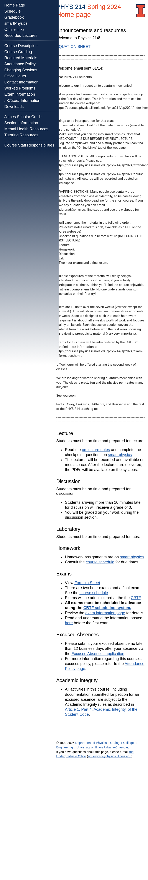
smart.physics (120, 455)
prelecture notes (96, 450)
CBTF (136, 598)
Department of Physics (91, 743)
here (69, 623)
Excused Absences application (97, 654)
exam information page (105, 613)
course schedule (100, 562)
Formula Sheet (87, 583)
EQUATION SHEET (73, 46)
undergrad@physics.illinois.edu (109, 756)
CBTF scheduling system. (107, 608)
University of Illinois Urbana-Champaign (103, 747)
